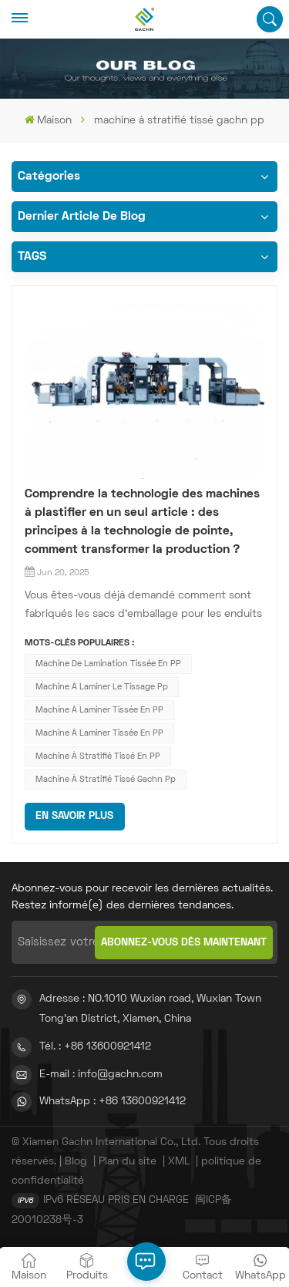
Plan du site (127, 1162)
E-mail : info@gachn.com (101, 1075)
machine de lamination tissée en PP (108, 664)
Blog (76, 1162)
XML (179, 1162)
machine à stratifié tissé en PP (97, 756)
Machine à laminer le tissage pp (101, 687)
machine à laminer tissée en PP (99, 710)
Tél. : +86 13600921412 (95, 1047)
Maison (48, 120)
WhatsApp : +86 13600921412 (112, 1102)
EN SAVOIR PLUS (74, 816)
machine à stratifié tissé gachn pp (105, 779)
